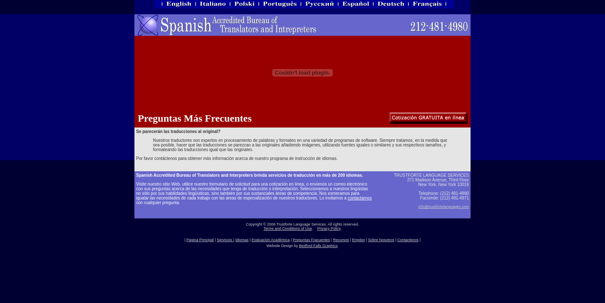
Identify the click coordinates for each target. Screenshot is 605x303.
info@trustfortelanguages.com (443, 207)
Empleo (358, 240)
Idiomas (242, 240)
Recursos (341, 240)
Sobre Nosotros (381, 240)
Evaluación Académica (271, 240)
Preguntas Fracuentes (311, 240)
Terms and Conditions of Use (287, 228)
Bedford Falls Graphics (318, 246)
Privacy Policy (328, 228)
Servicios (225, 240)
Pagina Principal (200, 240)
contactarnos (360, 198)
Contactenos (408, 240)
